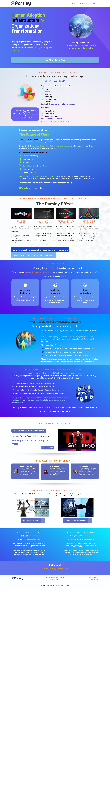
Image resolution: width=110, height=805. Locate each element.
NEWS (74, 3)
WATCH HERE (48, 447)
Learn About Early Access (55, 60)
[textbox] (32, 22)
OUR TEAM (83, 3)
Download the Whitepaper (79, 520)
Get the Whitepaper (34, 520)
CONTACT (93, 3)
